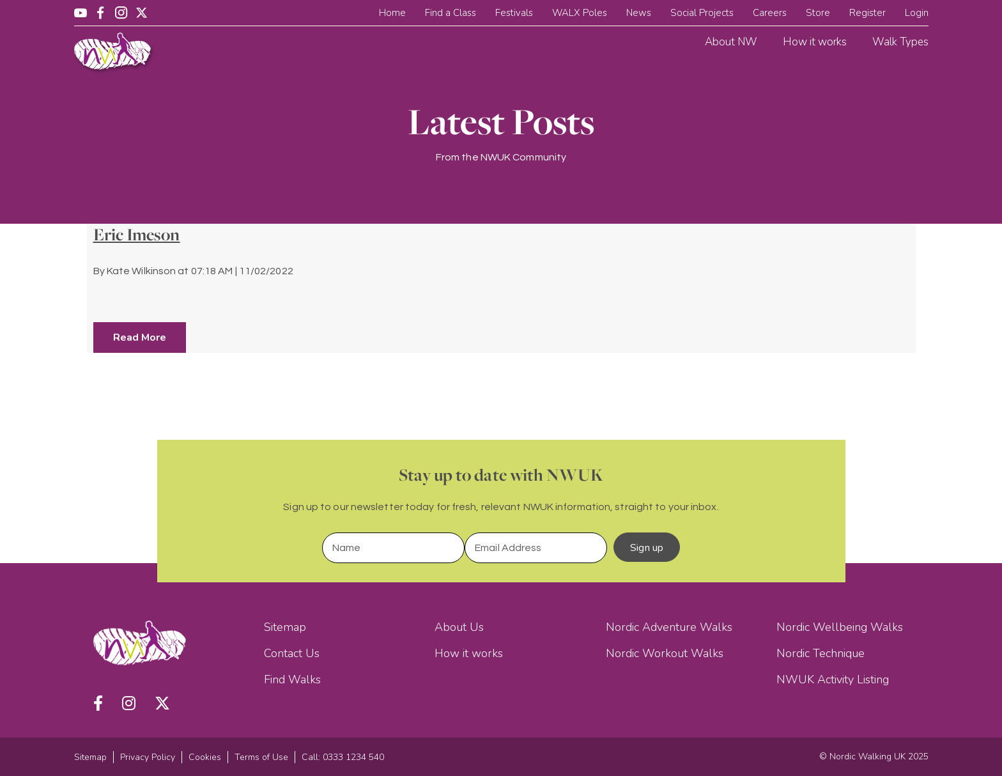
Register (867, 12)
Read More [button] (139, 337)
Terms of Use (261, 757)
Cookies (205, 757)
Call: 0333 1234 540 (343, 757)
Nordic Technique (820, 653)
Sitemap (285, 627)
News (638, 12)
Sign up (646, 548)
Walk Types (900, 42)
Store (818, 12)
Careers (770, 12)
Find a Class (450, 12)
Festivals (514, 12)
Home (392, 12)
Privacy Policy (147, 757)
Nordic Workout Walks (664, 653)
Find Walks (292, 679)
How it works (815, 42)
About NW (731, 42)
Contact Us (292, 653)
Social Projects (702, 12)
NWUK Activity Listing (832, 679)
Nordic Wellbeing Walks (839, 627)
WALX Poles (579, 12)
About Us (459, 627)
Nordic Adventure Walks (669, 627)
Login (917, 12)
